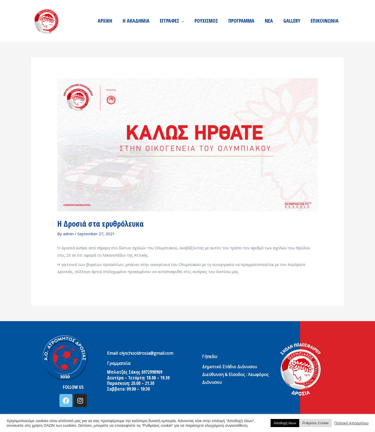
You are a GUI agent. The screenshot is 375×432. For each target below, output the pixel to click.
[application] (181, 21)
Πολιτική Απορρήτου (351, 423)
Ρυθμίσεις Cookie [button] (315, 423)
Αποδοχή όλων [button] (285, 423)
